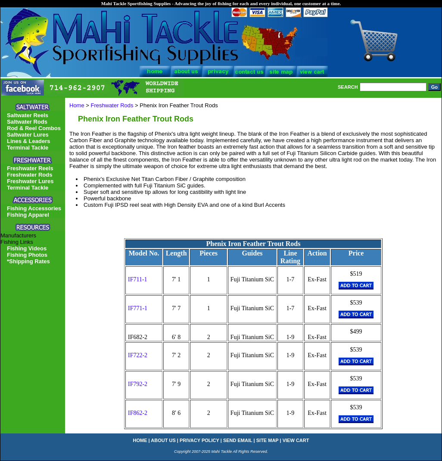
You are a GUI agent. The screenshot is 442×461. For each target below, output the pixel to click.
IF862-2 (137, 413)
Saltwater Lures (28, 134)
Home (76, 105)
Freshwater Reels (30, 168)
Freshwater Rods (112, 105)
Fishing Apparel (28, 215)
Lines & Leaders (28, 141)
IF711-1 (137, 279)
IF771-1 (137, 308)
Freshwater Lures (30, 181)
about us (163, 440)
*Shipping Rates (28, 261)
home (140, 440)
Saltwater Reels (27, 115)
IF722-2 (137, 355)
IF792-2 (137, 384)
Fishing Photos (27, 255)
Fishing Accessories (34, 208)
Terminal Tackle (27, 147)
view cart (296, 440)
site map (267, 440)
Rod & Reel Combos (34, 128)
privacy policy (199, 440)
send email (237, 440)
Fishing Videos (27, 248)
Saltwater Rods (27, 121)
